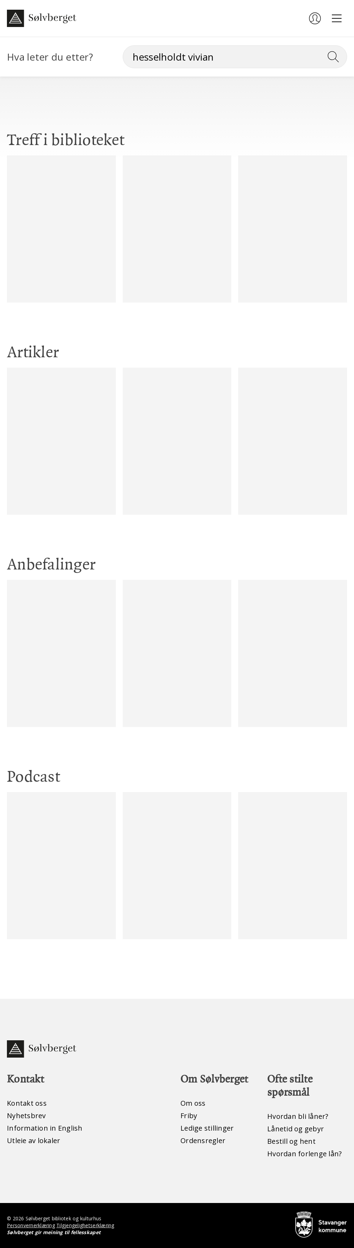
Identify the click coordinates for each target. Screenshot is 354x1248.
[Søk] (235, 56)
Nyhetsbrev (26, 1115)
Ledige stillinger (207, 1128)
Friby (188, 1115)
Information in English (45, 1128)
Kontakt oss (27, 1103)
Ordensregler (202, 1140)
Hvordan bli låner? (297, 1116)
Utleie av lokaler (33, 1140)
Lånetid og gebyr (295, 1128)
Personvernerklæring (31, 1225)
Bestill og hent (291, 1141)
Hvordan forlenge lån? (304, 1153)
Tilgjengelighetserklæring (85, 1225)
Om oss (193, 1103)
